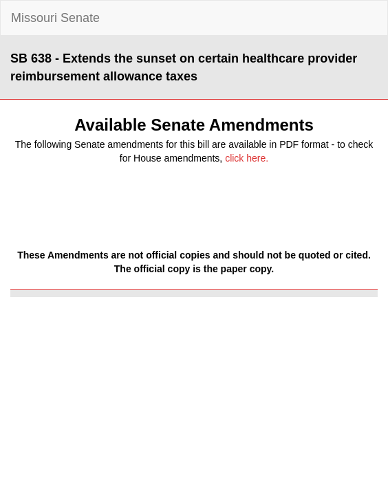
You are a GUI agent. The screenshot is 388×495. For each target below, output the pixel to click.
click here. (246, 158)
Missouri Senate (55, 18)
